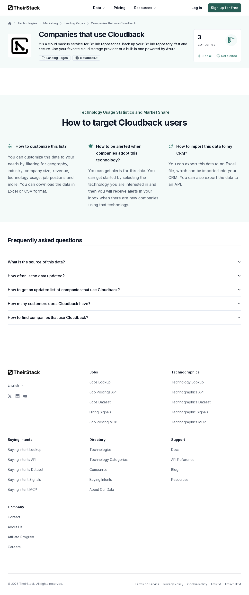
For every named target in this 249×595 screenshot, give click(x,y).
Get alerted (226, 56)
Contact (14, 517)
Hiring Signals (100, 412)
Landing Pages (74, 23)
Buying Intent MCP (22, 489)
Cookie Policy (197, 584)
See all (205, 56)
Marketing (50, 23)
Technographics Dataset (191, 402)
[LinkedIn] (17, 396)
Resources (145, 8)
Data (99, 8)
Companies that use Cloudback (113, 23)
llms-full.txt (233, 584)
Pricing (119, 8)
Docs (175, 449)
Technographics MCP (188, 422)
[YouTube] (25, 396)
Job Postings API (102, 392)
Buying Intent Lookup (25, 449)
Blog (174, 469)
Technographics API (187, 392)
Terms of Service (147, 584)
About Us (15, 527)
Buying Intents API (22, 459)
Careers (14, 547)
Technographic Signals (189, 412)
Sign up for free (224, 8)
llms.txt (216, 584)
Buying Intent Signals (24, 479)
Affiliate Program (21, 537)
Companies (98, 469)
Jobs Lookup (100, 382)
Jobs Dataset (100, 402)
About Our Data (101, 489)
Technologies (27, 23)
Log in (197, 8)
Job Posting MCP (103, 422)
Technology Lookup (187, 382)
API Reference (183, 459)
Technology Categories (108, 459)
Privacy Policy (173, 584)
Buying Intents (100, 479)
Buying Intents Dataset (25, 469)
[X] (10, 396)
